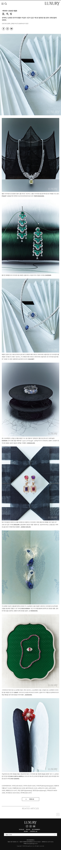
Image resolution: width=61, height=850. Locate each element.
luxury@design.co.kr (32, 843)
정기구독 (34, 829)
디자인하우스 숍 (33, 831)
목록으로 (31, 799)
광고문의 (26, 831)
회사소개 (28, 829)
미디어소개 (21, 829)
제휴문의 (38, 829)
